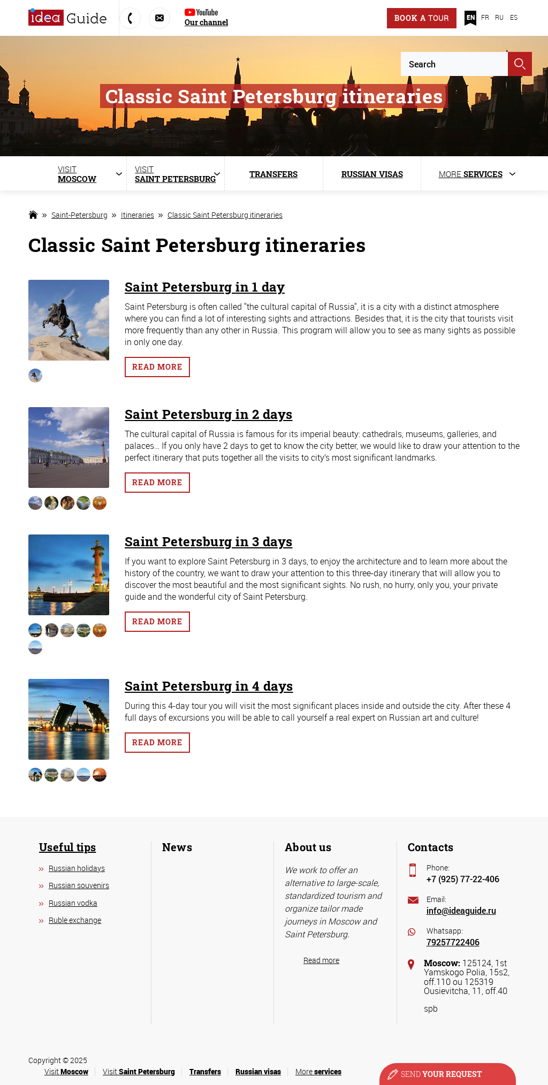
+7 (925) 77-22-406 (463, 878)
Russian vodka (73, 903)
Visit (66, 1071)
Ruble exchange (75, 920)
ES (513, 17)
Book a (421, 18)
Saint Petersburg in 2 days (208, 414)
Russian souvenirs (79, 885)
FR (485, 17)
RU (499, 17)
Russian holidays (77, 868)
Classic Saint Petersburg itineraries (225, 215)
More (318, 1071)
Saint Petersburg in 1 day (205, 286)
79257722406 (453, 942)
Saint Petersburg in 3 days (208, 541)
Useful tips (67, 847)
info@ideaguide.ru (461, 910)
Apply (520, 64)
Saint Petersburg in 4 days (209, 685)
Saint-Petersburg (79, 215)
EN (471, 17)
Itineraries (137, 215)
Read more (157, 367)
